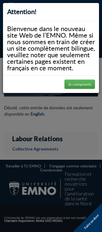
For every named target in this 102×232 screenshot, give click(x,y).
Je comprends (79, 84)
